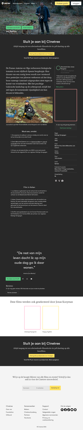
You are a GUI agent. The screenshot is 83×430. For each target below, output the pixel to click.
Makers (26, 409)
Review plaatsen (12, 292)
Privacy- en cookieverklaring (47, 419)
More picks (59, 87)
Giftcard (9, 415)
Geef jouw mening (65, 128)
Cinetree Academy (30, 412)
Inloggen (76, 3)
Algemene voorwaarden (50, 415)
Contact (45, 409)
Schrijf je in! (55, 388)
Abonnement (17, 3)
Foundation (10, 412)
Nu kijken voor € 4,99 (13, 27)
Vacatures (27, 418)
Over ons (9, 409)
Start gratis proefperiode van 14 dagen (41, 54)
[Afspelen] (41, 17)
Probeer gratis (62, 3)
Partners (27, 415)
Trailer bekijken (27, 27)
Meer (27, 3)
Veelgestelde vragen (48, 412)
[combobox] (51, 3)
